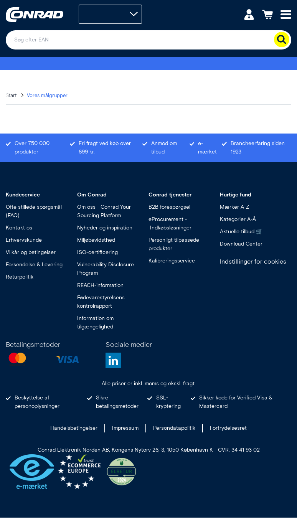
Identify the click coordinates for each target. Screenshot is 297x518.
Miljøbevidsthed (96, 240)
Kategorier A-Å (238, 219)
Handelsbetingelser (73, 428)
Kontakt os (19, 227)
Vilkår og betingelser (31, 252)
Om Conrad (92, 194)
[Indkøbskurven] (267, 14)
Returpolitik (19, 277)
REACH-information (100, 285)
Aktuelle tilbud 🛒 (241, 231)
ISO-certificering (97, 252)
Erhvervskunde (24, 240)
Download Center (241, 244)
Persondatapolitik (174, 428)
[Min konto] (249, 14)
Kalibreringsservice (171, 260)
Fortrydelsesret (228, 428)
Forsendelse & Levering (34, 264)
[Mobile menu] (285, 14)
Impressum (125, 428)
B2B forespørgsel (169, 207)
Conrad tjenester (169, 194)
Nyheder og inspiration (104, 227)
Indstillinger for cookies (253, 261)
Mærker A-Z (234, 207)
